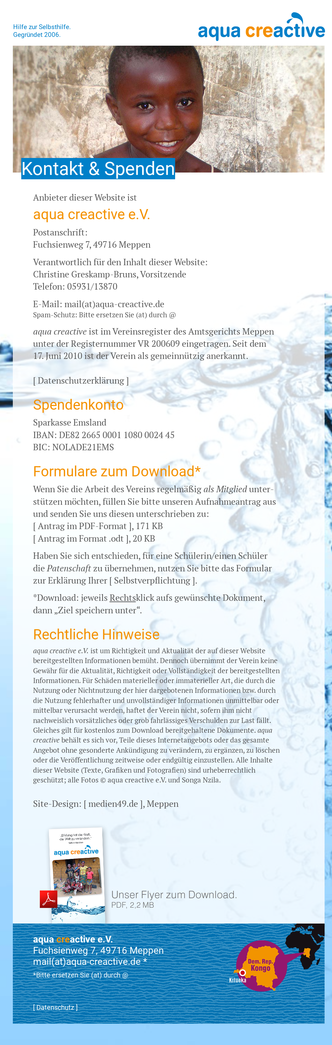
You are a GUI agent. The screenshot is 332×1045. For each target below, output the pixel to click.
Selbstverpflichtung (152, 580)
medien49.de (113, 803)
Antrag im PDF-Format (82, 525)
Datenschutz (55, 1007)
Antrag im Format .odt (81, 538)
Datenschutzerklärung (81, 380)
